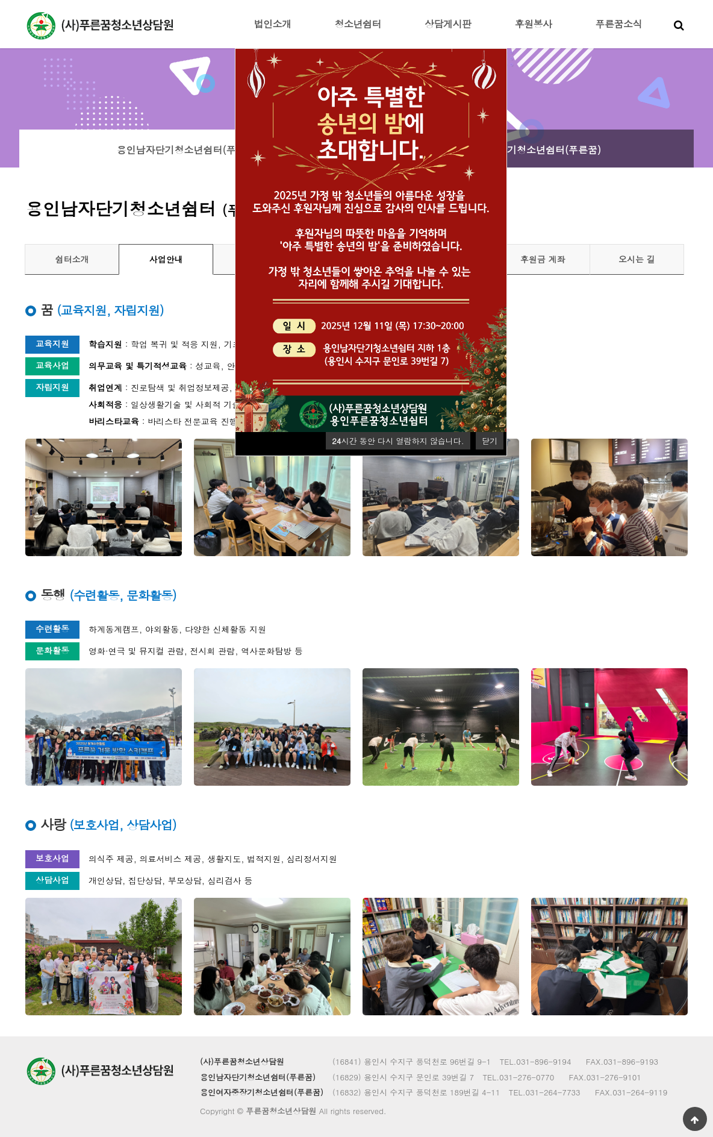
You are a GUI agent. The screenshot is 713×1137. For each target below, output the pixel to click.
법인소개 (272, 24)
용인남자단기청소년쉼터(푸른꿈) (188, 150)
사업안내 (166, 259)
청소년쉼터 (358, 24)
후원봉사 (533, 24)
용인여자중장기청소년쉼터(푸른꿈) (525, 150)
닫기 (489, 440)
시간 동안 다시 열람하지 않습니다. (398, 440)
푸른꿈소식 (619, 24)
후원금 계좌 (542, 259)
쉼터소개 (72, 259)
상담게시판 (448, 24)
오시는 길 (636, 259)
